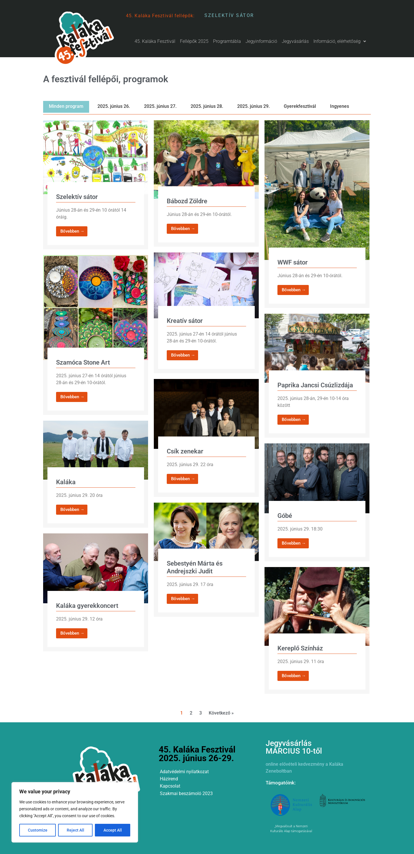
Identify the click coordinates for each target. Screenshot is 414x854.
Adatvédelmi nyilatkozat (184, 771)
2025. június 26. (113, 106)
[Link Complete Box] (95, 184)
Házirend (169, 779)
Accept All (112, 830)
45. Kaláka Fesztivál (155, 41)
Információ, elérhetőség (339, 41)
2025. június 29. (253, 106)
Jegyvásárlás (295, 41)
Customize (37, 830)
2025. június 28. (207, 106)
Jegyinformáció (261, 41)
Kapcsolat (170, 786)
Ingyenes (339, 106)
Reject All (75, 830)
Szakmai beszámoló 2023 (186, 793)
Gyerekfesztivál (300, 106)
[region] (75, 812)
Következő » (221, 713)
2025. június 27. (160, 106)
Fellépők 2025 (194, 41)
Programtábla (227, 41)
